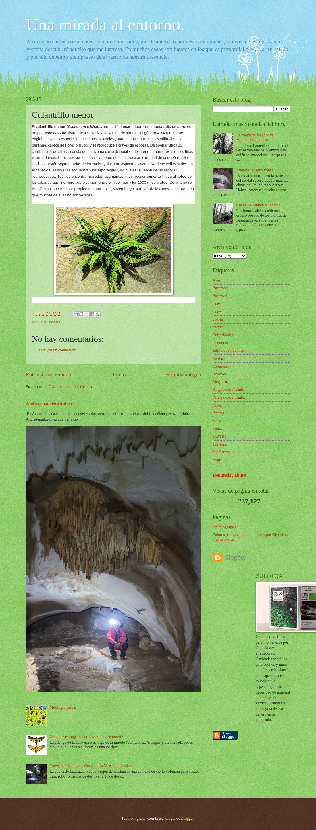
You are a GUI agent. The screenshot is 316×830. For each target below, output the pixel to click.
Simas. (218, 428)
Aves (216, 280)
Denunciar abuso (229, 475)
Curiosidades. (223, 335)
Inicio (119, 375)
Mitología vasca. (63, 707)
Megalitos (220, 382)
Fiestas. (219, 358)
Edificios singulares (228, 350)
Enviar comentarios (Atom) (70, 387)
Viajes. (218, 460)
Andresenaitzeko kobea (49, 403)
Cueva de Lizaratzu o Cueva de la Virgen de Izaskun (91, 766)
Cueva (218, 304)
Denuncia (220, 343)
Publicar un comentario (57, 350)
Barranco (220, 288)
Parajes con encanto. (229, 397)
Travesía (219, 436)
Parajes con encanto (228, 389)
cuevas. (218, 327)
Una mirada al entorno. (105, 24)
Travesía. (220, 444)
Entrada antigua (183, 375)
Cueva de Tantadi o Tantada (258, 205)
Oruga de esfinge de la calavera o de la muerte (86, 737)
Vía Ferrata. (222, 452)
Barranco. (220, 296)
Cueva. (218, 311)
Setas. (217, 421)
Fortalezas (221, 366)
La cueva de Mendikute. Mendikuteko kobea (255, 137)
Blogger (187, 818)
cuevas (218, 319)
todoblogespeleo (225, 527)
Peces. (218, 405)
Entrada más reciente (49, 375)
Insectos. (220, 374)
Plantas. (55, 322)
